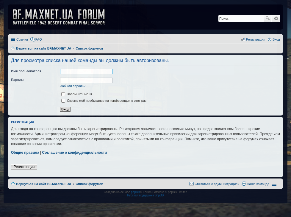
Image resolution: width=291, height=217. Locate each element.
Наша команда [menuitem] (258, 184)
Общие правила (25, 152)
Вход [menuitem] (276, 39)
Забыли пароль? (72, 86)
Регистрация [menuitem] (255, 39)
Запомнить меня (76, 94)
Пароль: (17, 79)
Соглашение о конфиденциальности (74, 152)
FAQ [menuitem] (38, 39)
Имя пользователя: (27, 71)
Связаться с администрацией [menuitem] (217, 184)
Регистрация (24, 167)
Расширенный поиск (276, 18)
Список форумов (89, 184)
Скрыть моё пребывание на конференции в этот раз (103, 100)
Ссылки (22, 39)
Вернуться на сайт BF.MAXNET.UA (43, 184)
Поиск (267, 18)
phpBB (135, 192)
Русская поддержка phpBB (145, 195)
